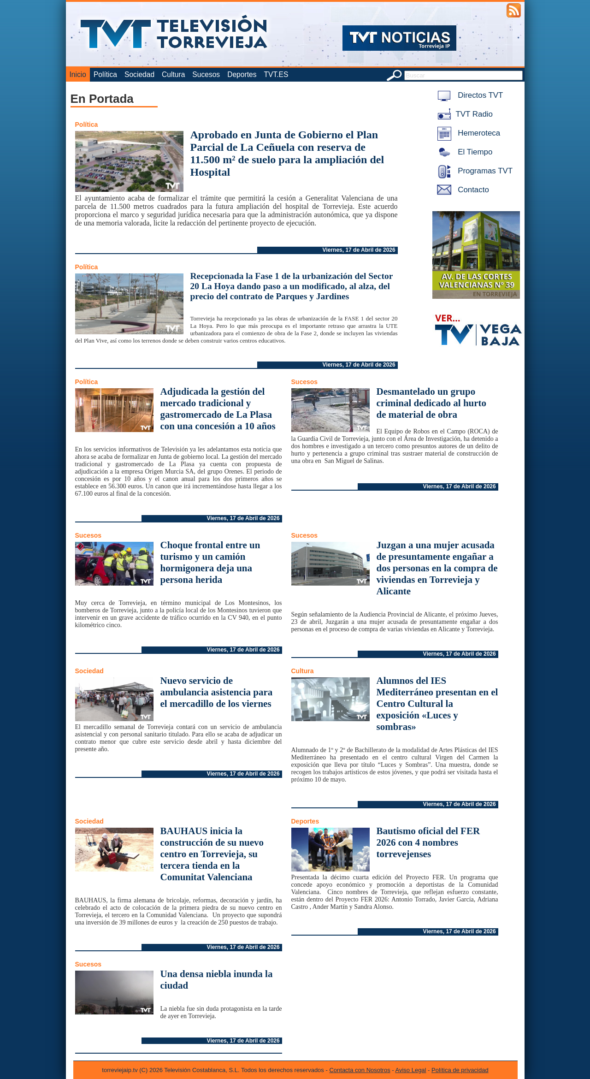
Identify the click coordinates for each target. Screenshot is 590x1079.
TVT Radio (463, 114)
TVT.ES (276, 74)
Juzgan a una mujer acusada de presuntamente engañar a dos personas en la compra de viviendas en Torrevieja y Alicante (437, 568)
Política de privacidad (460, 1070)
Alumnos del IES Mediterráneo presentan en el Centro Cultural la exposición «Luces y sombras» (437, 703)
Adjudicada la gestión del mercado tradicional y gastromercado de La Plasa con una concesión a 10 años (218, 409)
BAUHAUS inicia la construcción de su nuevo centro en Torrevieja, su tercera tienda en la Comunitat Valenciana (212, 854)
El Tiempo (463, 152)
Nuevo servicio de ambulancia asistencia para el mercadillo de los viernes (216, 692)
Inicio (78, 74)
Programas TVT (473, 170)
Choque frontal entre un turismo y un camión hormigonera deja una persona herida (210, 562)
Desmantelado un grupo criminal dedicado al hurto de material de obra (432, 403)
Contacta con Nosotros (359, 1070)
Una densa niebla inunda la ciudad (216, 979)
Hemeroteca (467, 133)
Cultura (173, 74)
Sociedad (139, 74)
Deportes (241, 74)
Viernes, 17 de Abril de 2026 (359, 250)
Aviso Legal (410, 1070)
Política (105, 74)
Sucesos (206, 74)
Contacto (461, 189)
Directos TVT (468, 95)
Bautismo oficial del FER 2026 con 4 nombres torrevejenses (428, 842)
